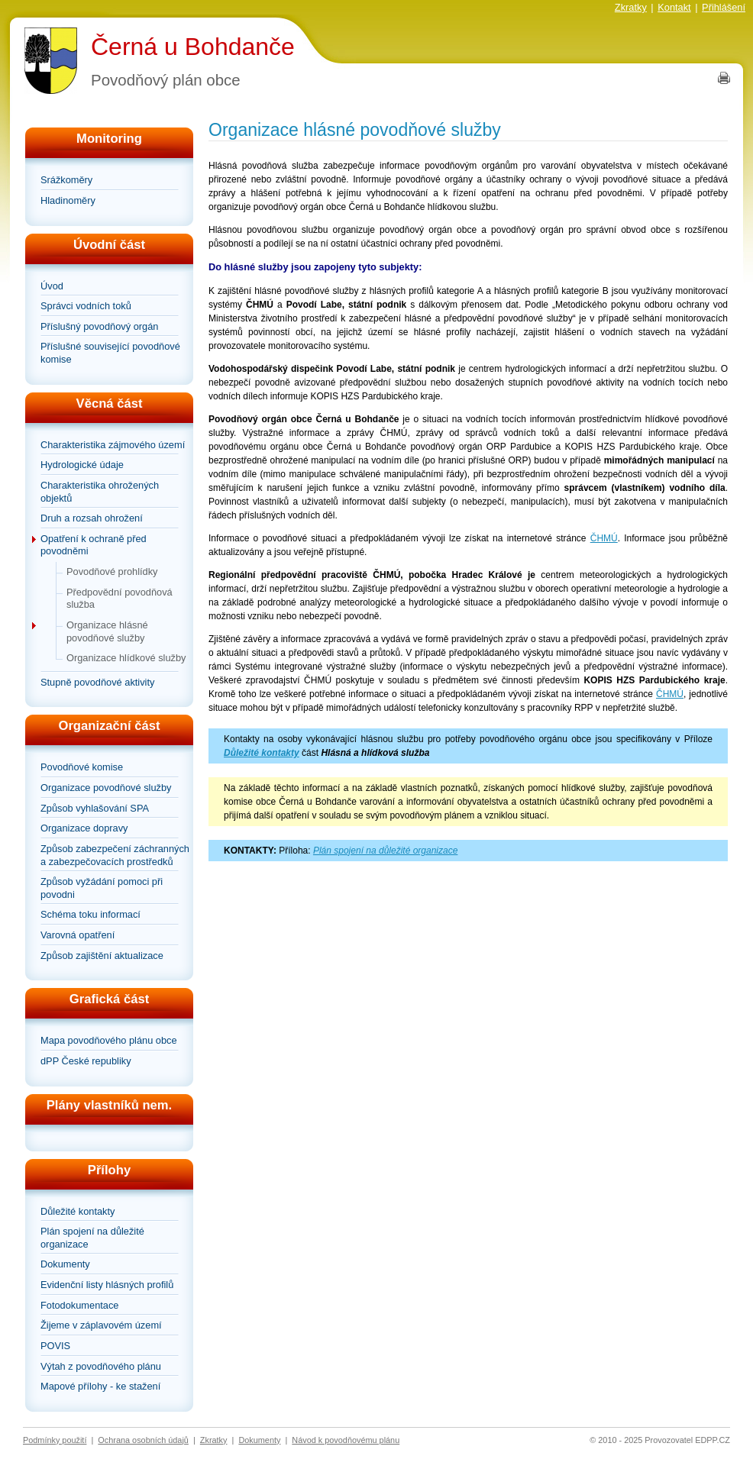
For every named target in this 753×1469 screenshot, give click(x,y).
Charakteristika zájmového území (112, 444)
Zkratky (631, 7)
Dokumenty (65, 1264)
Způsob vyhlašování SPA (94, 808)
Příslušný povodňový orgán (99, 326)
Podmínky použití (54, 1440)
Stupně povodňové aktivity (97, 682)
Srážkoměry (66, 180)
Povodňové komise (81, 767)
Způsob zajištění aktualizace (101, 955)
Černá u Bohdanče (193, 46)
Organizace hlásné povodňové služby (107, 631)
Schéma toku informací (90, 914)
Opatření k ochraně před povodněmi (93, 545)
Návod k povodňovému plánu (345, 1440)
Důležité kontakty (77, 1211)
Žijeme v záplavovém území (101, 1325)
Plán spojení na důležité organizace (92, 1237)
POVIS (55, 1345)
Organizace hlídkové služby (126, 657)
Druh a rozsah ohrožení (91, 518)
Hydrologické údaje (82, 464)
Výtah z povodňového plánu (100, 1366)
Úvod (51, 286)
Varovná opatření (77, 935)
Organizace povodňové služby (105, 787)
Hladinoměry (67, 200)
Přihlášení (723, 7)
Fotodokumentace (79, 1305)
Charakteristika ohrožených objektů (99, 491)
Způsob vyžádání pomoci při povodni (101, 888)
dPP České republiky (85, 1061)
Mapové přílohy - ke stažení (100, 1386)
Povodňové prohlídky (112, 571)
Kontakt (674, 7)
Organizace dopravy (84, 828)
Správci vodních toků (85, 306)
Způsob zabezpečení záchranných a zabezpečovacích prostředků (114, 855)
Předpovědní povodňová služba (119, 598)
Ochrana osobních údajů (143, 1440)
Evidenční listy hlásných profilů (106, 1284)
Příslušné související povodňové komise (110, 353)
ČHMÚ (604, 538)
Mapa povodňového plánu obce (108, 1040)
